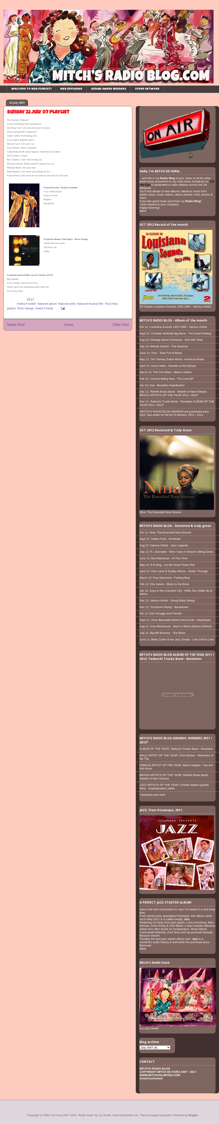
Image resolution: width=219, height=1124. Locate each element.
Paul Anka (111, 303)
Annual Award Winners (108, 89)
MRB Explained (71, 89)
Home (68, 325)
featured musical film (90, 303)
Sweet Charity (44, 308)
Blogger (193, 1115)
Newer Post (16, 325)
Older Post (121, 325)
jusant (167, 1115)
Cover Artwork (147, 89)
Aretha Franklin (26, 303)
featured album (47, 303)
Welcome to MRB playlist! (31, 89)
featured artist (67, 303)
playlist (11, 308)
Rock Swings (25, 308)
